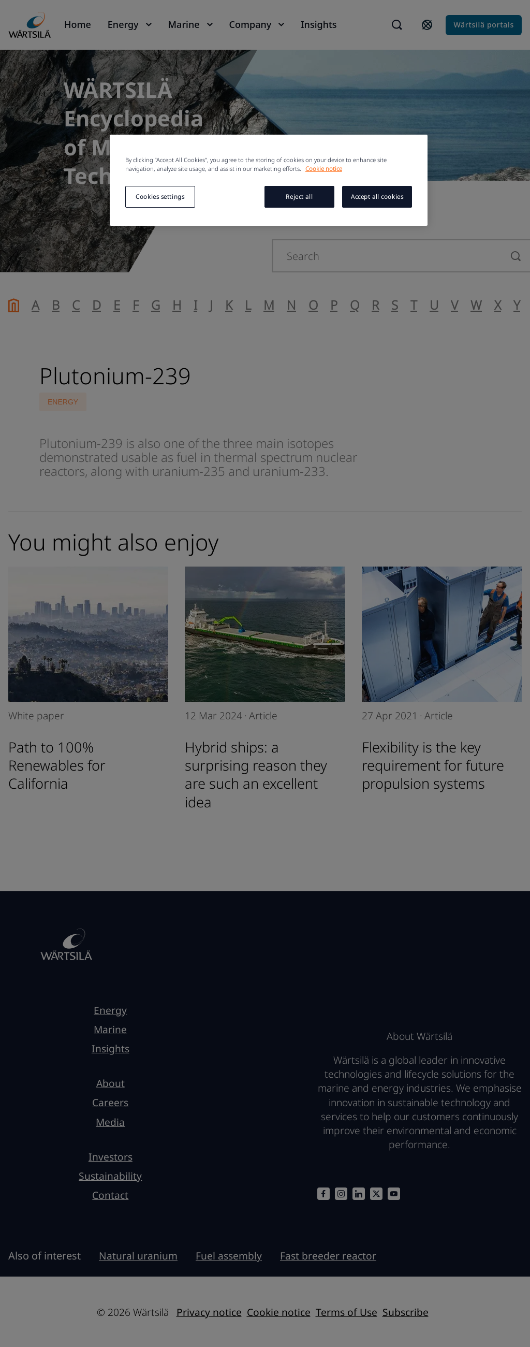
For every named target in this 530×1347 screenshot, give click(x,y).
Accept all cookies (377, 196)
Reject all (299, 196)
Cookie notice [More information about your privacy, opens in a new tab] (323, 168)
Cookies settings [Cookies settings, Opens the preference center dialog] (160, 196)
